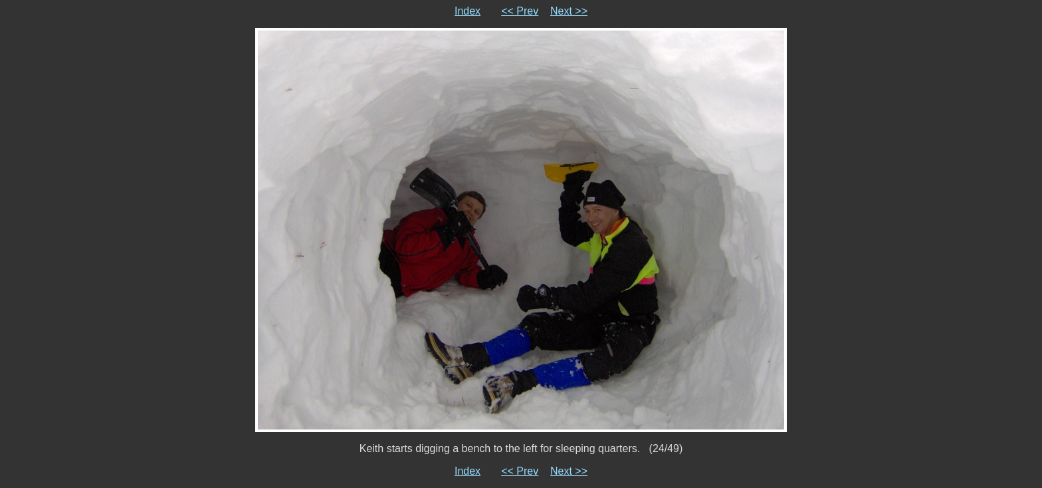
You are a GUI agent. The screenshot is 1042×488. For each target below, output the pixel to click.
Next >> (568, 11)
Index (467, 11)
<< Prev (519, 11)
